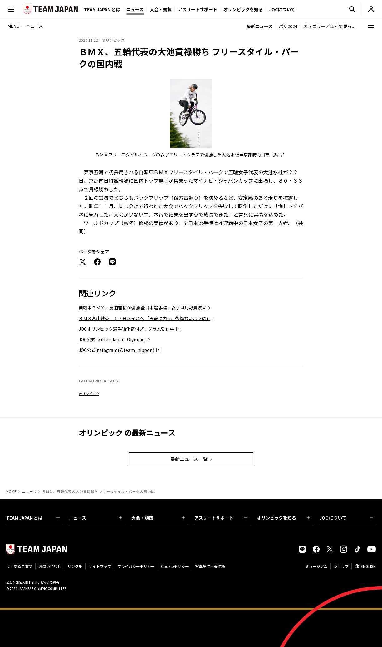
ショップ (341, 566)
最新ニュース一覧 (189, 459)
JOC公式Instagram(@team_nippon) (116, 350)
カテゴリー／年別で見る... (329, 26)
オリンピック (89, 393)
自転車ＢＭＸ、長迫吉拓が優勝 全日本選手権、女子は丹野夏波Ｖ (142, 307)
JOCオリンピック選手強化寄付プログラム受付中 (126, 329)
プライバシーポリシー (136, 566)
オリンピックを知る (243, 9)
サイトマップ (100, 566)
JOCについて (282, 9)
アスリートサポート (197, 9)
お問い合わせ (50, 566)
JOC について (346, 518)
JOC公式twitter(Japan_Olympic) (112, 339)
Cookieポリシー (175, 566)
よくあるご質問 (19, 566)
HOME (11, 491)
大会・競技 (158, 518)
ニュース (135, 9)
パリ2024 (288, 26)
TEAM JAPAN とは (33, 518)
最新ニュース (259, 26)
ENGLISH (368, 566)
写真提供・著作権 (210, 566)
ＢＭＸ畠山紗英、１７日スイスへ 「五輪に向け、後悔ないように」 (144, 318)
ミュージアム (316, 566)
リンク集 (74, 566)
